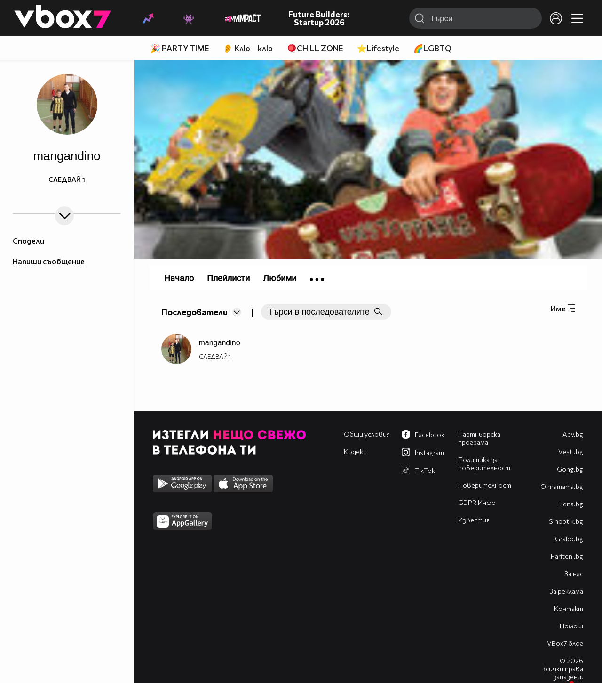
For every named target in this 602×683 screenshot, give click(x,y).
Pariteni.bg (567, 556)
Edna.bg (571, 504)
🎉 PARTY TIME (179, 48)
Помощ (571, 626)
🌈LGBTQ (432, 48)
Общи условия (367, 434)
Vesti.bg (570, 451)
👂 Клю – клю (248, 48)
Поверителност (484, 485)
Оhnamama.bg (561, 486)
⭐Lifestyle (378, 48)
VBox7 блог (565, 643)
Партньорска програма (479, 438)
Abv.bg (572, 434)
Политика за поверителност (484, 463)
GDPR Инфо (477, 502)
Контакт (568, 608)
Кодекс (355, 451)
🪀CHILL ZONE (315, 48)
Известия (474, 520)
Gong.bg (570, 469)
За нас (573, 573)
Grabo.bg (569, 539)
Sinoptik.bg (566, 521)
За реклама (566, 591)
